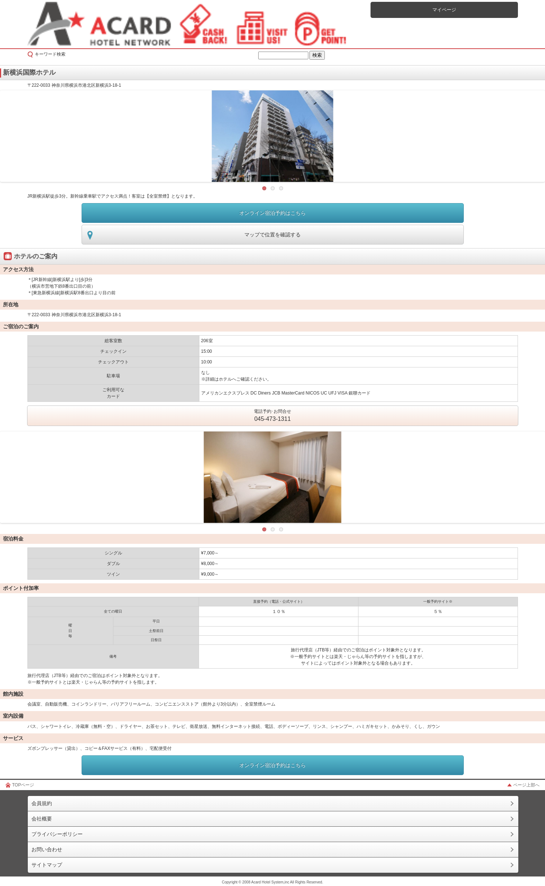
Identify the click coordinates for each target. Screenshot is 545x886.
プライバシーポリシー (57, 834)
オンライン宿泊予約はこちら (272, 213)
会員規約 (41, 803)
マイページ (444, 9)
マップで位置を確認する (272, 235)
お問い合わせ (46, 849)
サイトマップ (46, 865)
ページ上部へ (526, 785)
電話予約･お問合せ (272, 416)
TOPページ (23, 785)
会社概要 (41, 819)
